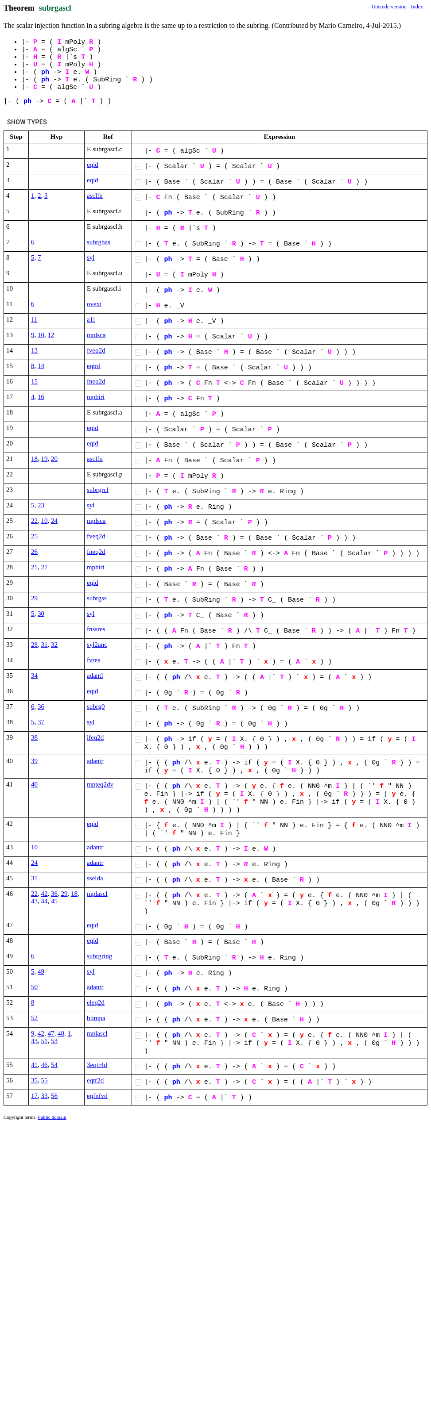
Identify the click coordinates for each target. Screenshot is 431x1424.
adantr (95, 760)
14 (41, 365)
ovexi (94, 303)
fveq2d (96, 350)
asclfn (95, 195)
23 (41, 505)
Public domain (52, 1117)
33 (44, 1095)
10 (41, 334)
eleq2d (96, 1002)
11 (34, 319)
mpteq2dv (100, 784)
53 (54, 1040)
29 (34, 598)
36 (41, 706)
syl (91, 257)
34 (34, 675)
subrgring (99, 956)
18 (34, 458)
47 (51, 1033)
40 (34, 784)
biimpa (96, 1017)
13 (34, 350)
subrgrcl (98, 489)
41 (34, 1064)
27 (44, 567)
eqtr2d (95, 1080)
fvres (93, 660)
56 (54, 1095)
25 (34, 536)
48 (61, 1033)
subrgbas (98, 242)
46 (44, 1064)
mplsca (96, 334)
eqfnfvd (97, 1095)
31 (44, 644)
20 (54, 458)
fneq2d (96, 381)
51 (44, 1040)
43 (34, 901)
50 (34, 986)
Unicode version (389, 7)
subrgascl (55, 8)
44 (44, 901)
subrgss (97, 598)
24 (54, 520)
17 (34, 1095)
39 (34, 760)
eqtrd (94, 365)
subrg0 (96, 706)
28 (34, 644)
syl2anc (97, 644)
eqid (92, 164)
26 (34, 551)
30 (41, 613)
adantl (95, 675)
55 (44, 1080)
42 (44, 893)
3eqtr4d (97, 1064)
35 (34, 1080)
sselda (95, 878)
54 (54, 1064)
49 (41, 971)
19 (44, 458)
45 (54, 901)
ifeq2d (95, 737)
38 (34, 737)
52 (34, 1017)
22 (34, 520)
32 (54, 644)
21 (34, 567)
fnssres (96, 629)
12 (51, 334)
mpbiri (96, 396)
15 (34, 381)
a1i (91, 319)
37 (41, 721)
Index (417, 7)
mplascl (97, 893)
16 (41, 396)
